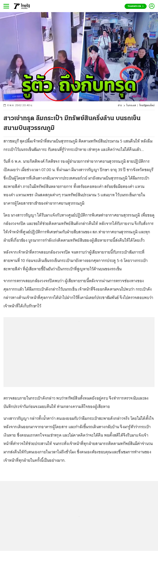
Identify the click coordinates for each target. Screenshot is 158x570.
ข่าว (120, 105)
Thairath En (136, 6)
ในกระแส (131, 105)
